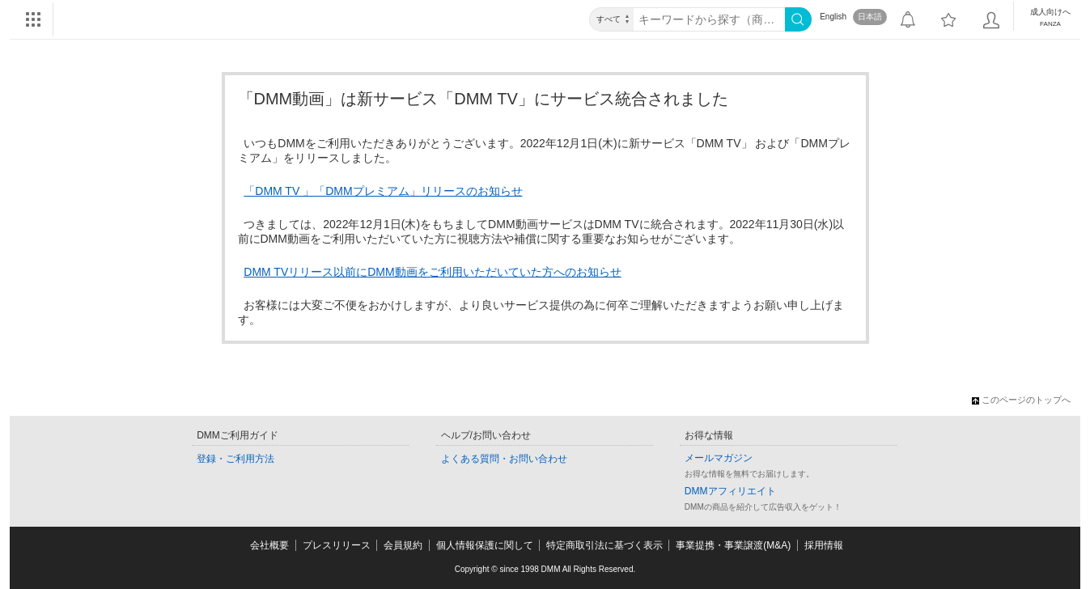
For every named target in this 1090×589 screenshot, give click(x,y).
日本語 (870, 16)
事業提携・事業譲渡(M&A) (733, 545)
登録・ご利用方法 (235, 458)
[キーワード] (709, 19)
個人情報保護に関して (484, 545)
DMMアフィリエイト (730, 491)
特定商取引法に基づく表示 (604, 545)
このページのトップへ (1021, 400)
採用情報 (823, 545)
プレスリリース (337, 545)
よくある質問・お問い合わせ (504, 458)
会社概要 (269, 545)
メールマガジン (719, 458)
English (833, 16)
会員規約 (403, 545)
